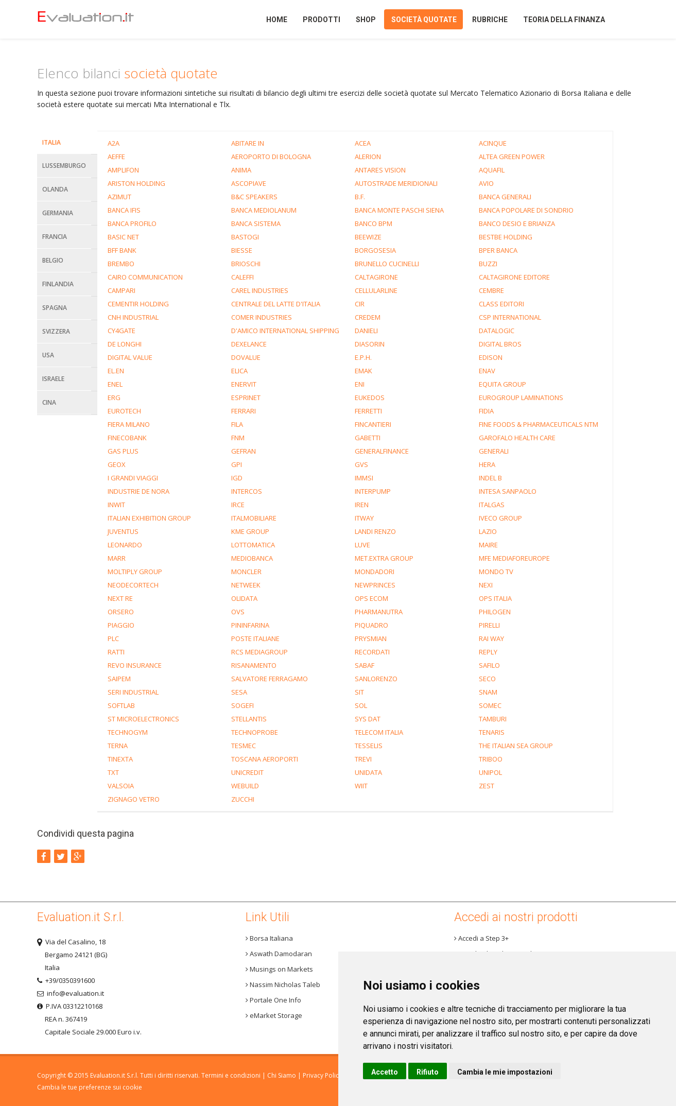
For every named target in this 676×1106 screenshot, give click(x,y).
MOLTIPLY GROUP (135, 571)
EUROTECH (124, 411)
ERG (114, 397)
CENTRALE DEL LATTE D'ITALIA (275, 303)
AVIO (486, 183)
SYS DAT (367, 718)
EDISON (490, 357)
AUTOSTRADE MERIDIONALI (396, 183)
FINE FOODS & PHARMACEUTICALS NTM (538, 424)
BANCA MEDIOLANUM (264, 210)
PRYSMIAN (371, 638)
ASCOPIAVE (248, 183)
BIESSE (241, 250)
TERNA (118, 745)
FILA (237, 424)
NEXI (486, 585)
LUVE (362, 544)
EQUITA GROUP (502, 384)
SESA (239, 692)
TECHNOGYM (128, 732)
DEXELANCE (249, 344)
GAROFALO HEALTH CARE (517, 437)
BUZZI (488, 263)
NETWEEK (246, 585)
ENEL (115, 384)
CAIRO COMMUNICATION (145, 277)
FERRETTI (368, 411)
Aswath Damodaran (279, 953)
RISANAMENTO (253, 665)
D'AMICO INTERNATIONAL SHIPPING (285, 330)
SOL (361, 705)
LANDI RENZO (375, 531)
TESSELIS (369, 745)
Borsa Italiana (269, 938)
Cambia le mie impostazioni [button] (504, 1072)
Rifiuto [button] (428, 1072)
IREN (362, 504)
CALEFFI (242, 277)
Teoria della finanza (564, 19)
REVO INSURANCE (135, 665)
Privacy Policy (322, 1075)
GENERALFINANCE (382, 451)
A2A (113, 143)
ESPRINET (246, 397)
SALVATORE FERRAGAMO (269, 678)
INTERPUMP (373, 491)
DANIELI (366, 330)
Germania (57, 213)
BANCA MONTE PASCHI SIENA (399, 210)
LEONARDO (125, 544)
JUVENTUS (123, 531)
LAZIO (488, 531)
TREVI (363, 759)
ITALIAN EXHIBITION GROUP (149, 518)
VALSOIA (121, 785)
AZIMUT (119, 196)
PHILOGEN (495, 611)
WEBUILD (245, 785)
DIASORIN (370, 344)
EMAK (363, 370)
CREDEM (367, 317)
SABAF (364, 665)
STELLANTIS (249, 718)
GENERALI (494, 451)
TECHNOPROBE (254, 732)
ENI (360, 384)
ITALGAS (492, 504)
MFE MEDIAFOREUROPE (514, 558)
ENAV (487, 370)
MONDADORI (374, 571)
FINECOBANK (127, 437)
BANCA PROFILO (132, 223)
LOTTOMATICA (253, 544)
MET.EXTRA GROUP (384, 558)
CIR (360, 303)
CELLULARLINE (376, 290)
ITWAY (364, 518)
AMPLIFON (123, 170)
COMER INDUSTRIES (261, 317)
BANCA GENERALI (505, 196)
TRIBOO (490, 759)
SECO (487, 678)
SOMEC (490, 705)
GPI (236, 464)
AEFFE (116, 156)
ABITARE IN (247, 143)
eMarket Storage (274, 1015)
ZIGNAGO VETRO (134, 799)
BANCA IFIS (124, 210)
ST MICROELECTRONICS (143, 718)
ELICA (239, 370)
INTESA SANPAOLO (507, 491)
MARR (117, 558)
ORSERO (121, 611)
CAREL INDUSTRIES (259, 290)
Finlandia (58, 284)
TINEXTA (120, 759)
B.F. (360, 196)
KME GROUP (250, 531)
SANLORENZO (376, 678)
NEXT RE (120, 598)
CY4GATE (121, 330)
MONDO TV (496, 571)
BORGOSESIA (375, 250)
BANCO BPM (373, 223)
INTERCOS (246, 491)
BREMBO (121, 263)
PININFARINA (250, 625)
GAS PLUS (123, 451)
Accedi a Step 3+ (481, 938)
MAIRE (488, 544)
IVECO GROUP (500, 518)
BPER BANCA (498, 250)
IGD (236, 477)
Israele (53, 378)
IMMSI (364, 477)
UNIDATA (368, 772)
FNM (238, 437)
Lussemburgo (64, 165)
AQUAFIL (492, 170)
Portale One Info (273, 1000)
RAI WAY (491, 638)
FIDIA (486, 411)
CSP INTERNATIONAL (510, 317)
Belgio (52, 260)
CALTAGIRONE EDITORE (514, 277)
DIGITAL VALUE (130, 357)
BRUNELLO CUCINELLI (387, 263)
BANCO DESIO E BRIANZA (517, 223)
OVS (238, 611)
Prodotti (321, 19)
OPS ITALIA (495, 598)
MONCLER (246, 571)
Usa (48, 355)
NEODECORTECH (133, 585)
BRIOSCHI (246, 263)
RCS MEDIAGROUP (259, 651)
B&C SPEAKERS (254, 196)
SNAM (488, 692)
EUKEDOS (370, 397)
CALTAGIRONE (376, 277)
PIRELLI (489, 625)
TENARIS (492, 732)
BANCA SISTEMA (256, 223)
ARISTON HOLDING (136, 183)
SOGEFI (242, 705)
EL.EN (116, 370)
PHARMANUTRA (379, 611)
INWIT (116, 504)
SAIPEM (119, 678)
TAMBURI (493, 718)
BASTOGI (245, 236)
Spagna (54, 307)
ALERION (368, 156)
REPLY (488, 651)
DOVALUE (246, 357)
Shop (366, 19)
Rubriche (490, 19)
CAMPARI (121, 290)
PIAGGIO (121, 625)
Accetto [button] (384, 1072)
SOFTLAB (121, 705)
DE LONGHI (125, 344)
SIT (359, 692)
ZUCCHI (242, 799)
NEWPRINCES (375, 585)
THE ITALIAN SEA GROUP (516, 745)
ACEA (363, 143)
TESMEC (243, 745)
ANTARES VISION (380, 170)
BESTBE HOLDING (505, 236)
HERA (487, 464)
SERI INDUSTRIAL (133, 692)
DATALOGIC (496, 330)
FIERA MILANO (129, 424)
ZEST (486, 785)
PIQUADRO (371, 625)
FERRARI (243, 411)
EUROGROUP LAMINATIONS (521, 397)
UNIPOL (490, 772)
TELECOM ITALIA (379, 732)
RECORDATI (372, 651)
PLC (113, 638)
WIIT (361, 785)
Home (103, 19)
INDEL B (490, 477)
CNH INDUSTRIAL (133, 317)
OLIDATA (244, 598)
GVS (361, 464)
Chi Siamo (281, 1075)
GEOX (117, 464)
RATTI (116, 651)
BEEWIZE (368, 236)
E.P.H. (363, 357)
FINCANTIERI (373, 424)
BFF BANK (122, 250)
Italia (51, 142)
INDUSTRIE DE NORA (138, 491)
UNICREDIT (247, 772)
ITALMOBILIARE (253, 518)
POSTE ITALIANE (255, 638)
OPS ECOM (371, 598)
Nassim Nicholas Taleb (283, 984)
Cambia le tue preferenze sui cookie (89, 1087)
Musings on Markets (279, 969)
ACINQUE (493, 143)
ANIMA (241, 170)
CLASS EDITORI (501, 303)
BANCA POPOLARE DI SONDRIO (526, 210)
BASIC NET (123, 236)
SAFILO (489, 665)
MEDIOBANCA (252, 558)
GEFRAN (243, 451)
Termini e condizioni (231, 1075)
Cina (49, 402)
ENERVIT (243, 384)
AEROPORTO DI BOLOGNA (271, 156)
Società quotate (424, 19)
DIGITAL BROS (500, 344)
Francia (54, 236)
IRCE (238, 504)
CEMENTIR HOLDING (138, 303)
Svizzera (56, 331)
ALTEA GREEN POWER (512, 156)
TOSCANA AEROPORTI (264, 759)
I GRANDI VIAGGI (133, 477)
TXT (113, 772)
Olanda (55, 189)
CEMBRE (491, 290)
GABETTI (367, 437)
